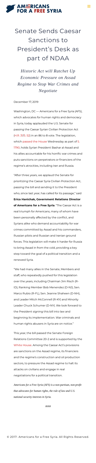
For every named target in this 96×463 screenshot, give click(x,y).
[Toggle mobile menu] (89, 6)
